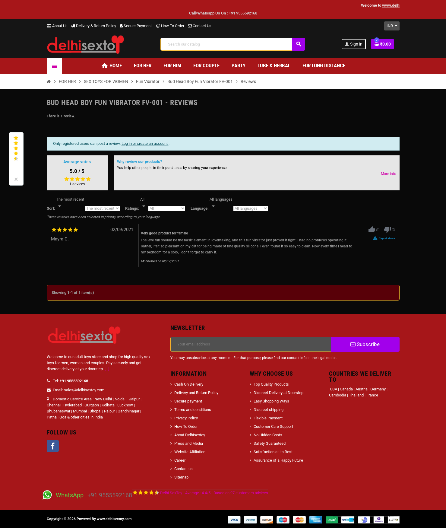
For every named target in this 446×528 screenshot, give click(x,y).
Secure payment (188, 401)
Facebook (53, 446)
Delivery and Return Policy (196, 392)
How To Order (169, 26)
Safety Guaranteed (270, 443)
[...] (107, 369)
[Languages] (221, 203)
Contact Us (199, 26)
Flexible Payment (268, 418)
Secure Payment (136, 26)
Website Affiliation (189, 452)
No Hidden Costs (268, 435)
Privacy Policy (186, 418)
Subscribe (365, 344)
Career (179, 460)
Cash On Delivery (188, 384)
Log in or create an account (145, 143)
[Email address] (250, 344)
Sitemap (181, 477)
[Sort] (70, 203)
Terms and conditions (192, 409)
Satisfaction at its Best (273, 452)
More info (388, 174)
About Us (57, 26)
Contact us (183, 468)
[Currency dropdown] (392, 25)
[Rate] (143, 203)
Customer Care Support (273, 426)
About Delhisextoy (189, 435)
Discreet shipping (268, 409)
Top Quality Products (271, 384)
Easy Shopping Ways (271, 401)
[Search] (232, 44)
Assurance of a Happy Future (278, 460)
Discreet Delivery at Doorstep (278, 392)
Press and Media (188, 443)
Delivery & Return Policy (93, 26)
